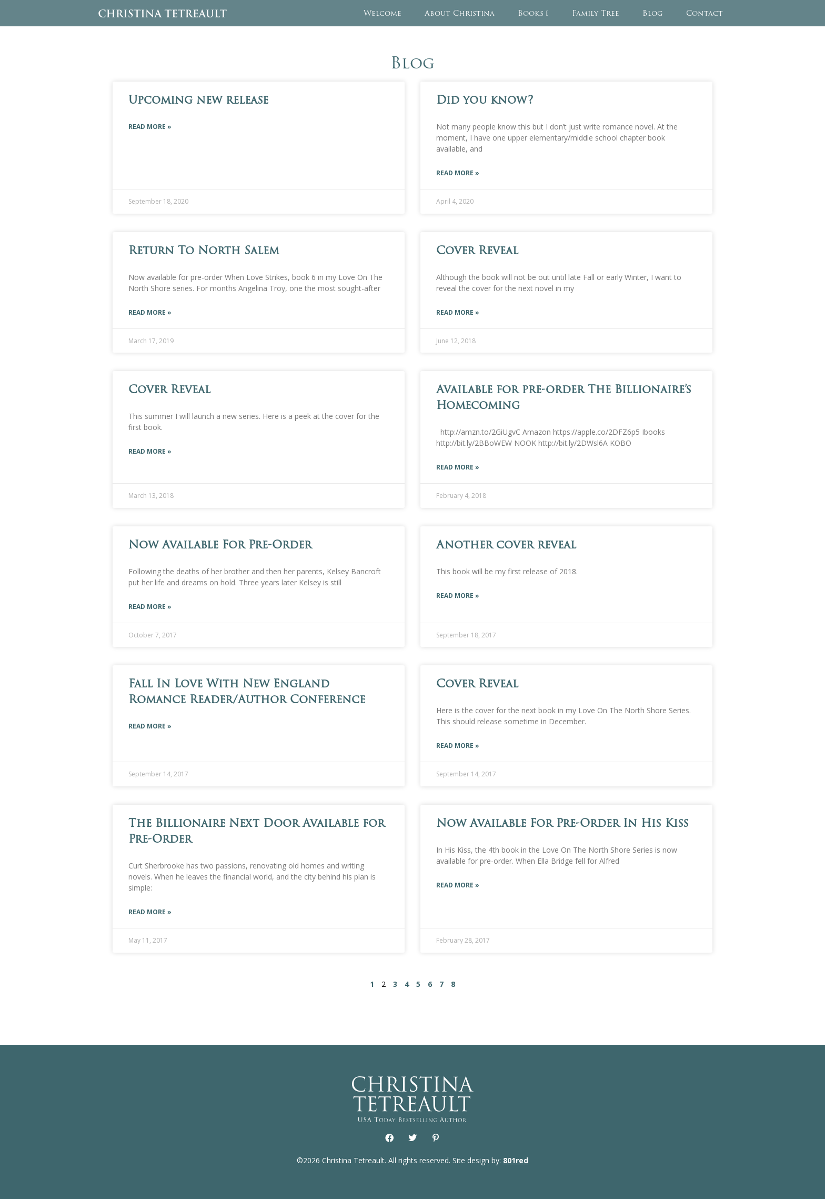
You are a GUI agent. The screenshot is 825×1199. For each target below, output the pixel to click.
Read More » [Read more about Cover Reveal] (457, 312)
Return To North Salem (203, 250)
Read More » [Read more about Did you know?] (457, 172)
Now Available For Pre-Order (219, 544)
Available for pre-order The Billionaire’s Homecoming (563, 397)
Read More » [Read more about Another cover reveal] (457, 595)
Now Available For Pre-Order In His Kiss (562, 823)
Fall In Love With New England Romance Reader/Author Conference (246, 691)
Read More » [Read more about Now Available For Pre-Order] (150, 606)
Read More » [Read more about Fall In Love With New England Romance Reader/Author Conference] (150, 726)
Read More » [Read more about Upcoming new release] (150, 126)
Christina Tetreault (162, 13)
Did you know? (484, 99)
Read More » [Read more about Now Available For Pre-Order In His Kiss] (457, 885)
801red (515, 1160)
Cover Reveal (477, 250)
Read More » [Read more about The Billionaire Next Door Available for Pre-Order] (150, 911)
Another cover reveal (506, 544)
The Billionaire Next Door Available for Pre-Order (256, 830)
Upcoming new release (198, 99)
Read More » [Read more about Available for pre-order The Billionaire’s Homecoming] (457, 467)
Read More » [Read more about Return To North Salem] (150, 312)
